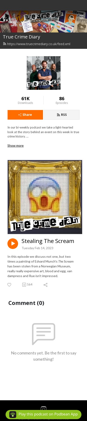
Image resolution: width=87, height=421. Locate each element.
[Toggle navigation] (81, 17)
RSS (62, 114)
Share (25, 114)
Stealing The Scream (48, 241)
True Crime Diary (21, 37)
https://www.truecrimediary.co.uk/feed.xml (36, 44)
